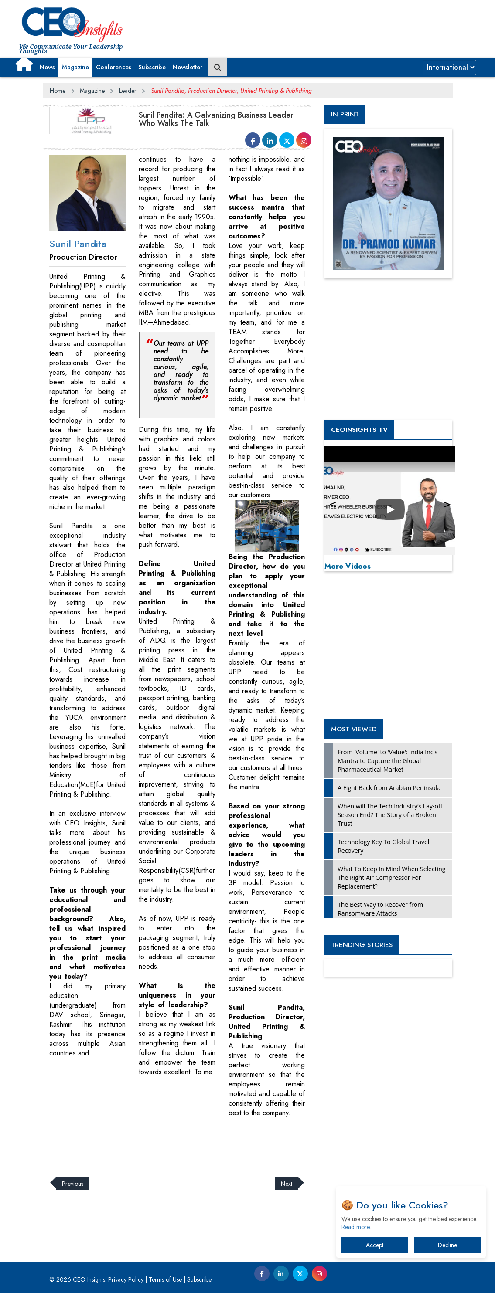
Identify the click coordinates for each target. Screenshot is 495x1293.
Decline (447, 1245)
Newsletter (187, 67)
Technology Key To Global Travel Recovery (383, 846)
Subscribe (152, 67)
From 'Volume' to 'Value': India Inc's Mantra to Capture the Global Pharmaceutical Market (387, 761)
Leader (128, 90)
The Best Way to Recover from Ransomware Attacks (380, 908)
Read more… (358, 1226)
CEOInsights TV (359, 429)
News (47, 67)
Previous (72, 1183)
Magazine (75, 67)
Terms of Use (165, 1279)
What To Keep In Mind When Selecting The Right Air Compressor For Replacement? (391, 877)
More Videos (347, 566)
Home (57, 90)
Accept (374, 1245)
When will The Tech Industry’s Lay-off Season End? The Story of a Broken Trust (390, 815)
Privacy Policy (125, 1279)
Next (286, 1183)
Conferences (113, 67)
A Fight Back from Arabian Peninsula (389, 788)
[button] (24, 64)
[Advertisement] (201, 1141)
